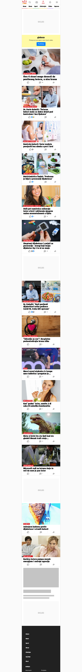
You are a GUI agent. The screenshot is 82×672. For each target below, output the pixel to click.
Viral (27, 661)
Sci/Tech (28, 657)
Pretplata (43, 670)
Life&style (43, 6)
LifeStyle (28, 652)
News (24, 6)
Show (30, 6)
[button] (30, 2)
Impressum (29, 670)
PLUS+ (27, 634)
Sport (36, 6)
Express (56, 6)
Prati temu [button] (41, 44)
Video (50, 6)
